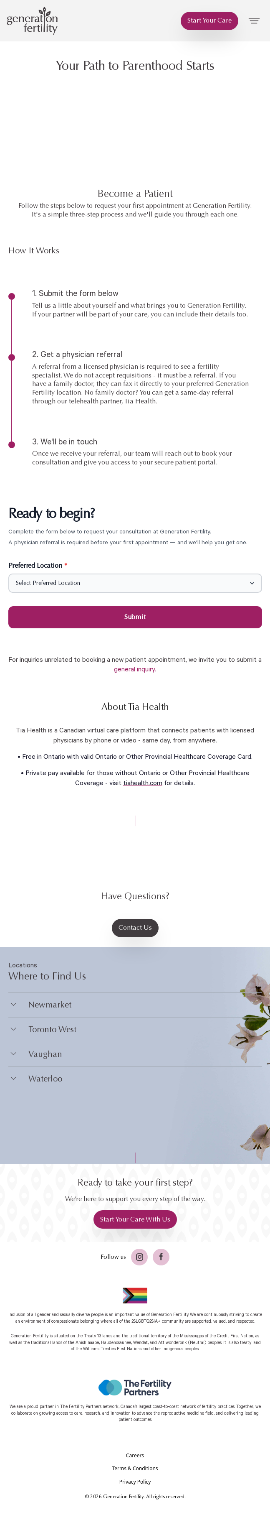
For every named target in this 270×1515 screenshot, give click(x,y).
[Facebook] (161, 1257)
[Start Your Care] (209, 21)
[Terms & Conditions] (135, 1468)
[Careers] (135, 1455)
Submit (135, 617)
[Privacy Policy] (135, 1482)
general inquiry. (135, 669)
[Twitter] (139, 1257)
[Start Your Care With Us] (135, 1219)
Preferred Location (38, 565)
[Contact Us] (135, 928)
